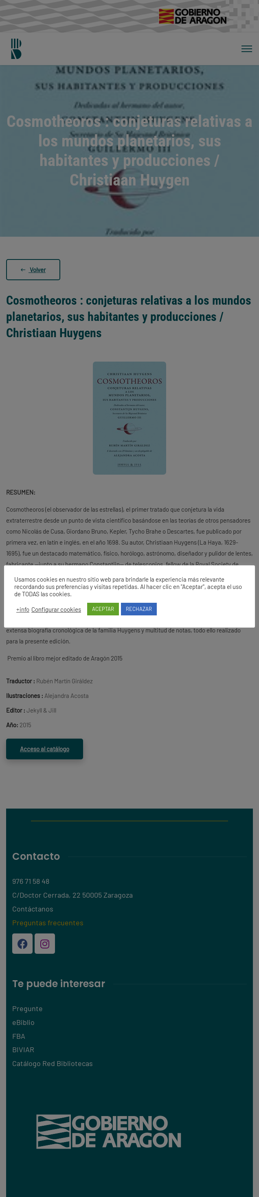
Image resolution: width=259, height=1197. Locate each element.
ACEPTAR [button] (103, 609)
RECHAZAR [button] (139, 609)
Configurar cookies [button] (56, 609)
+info (22, 609)
